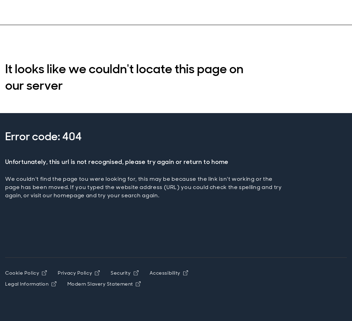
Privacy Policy (79, 273)
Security (124, 273)
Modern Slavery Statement (104, 284)
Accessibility (169, 273)
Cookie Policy (26, 273)
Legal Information (30, 284)
